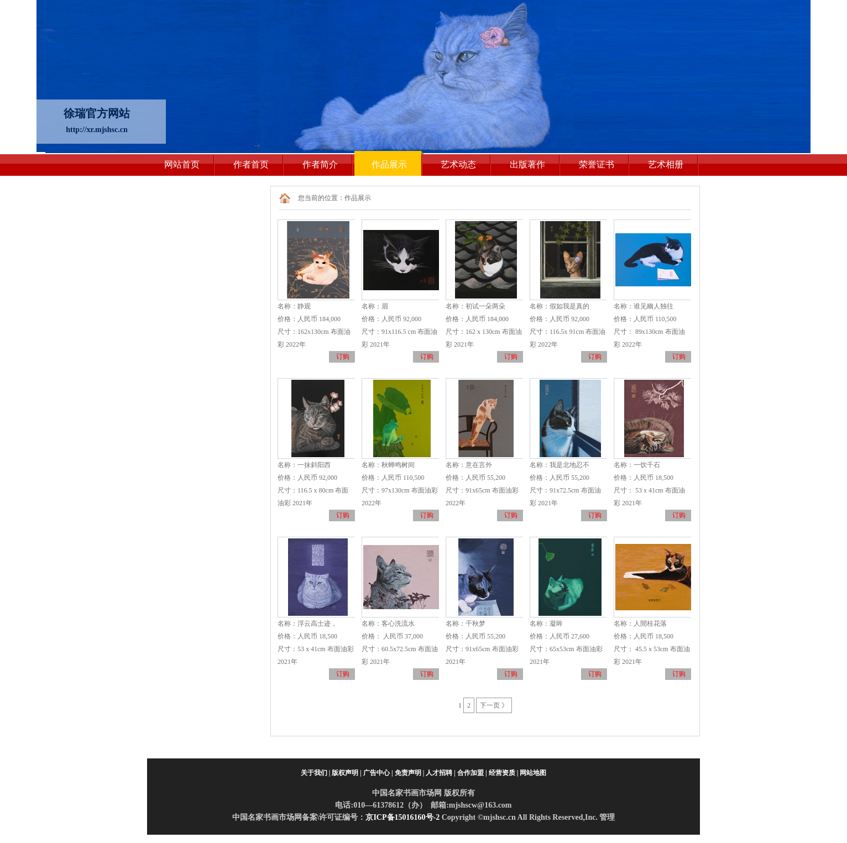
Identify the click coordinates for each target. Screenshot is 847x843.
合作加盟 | (472, 773)
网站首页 (182, 164)
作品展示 (389, 164)
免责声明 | (410, 773)
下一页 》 (494, 705)
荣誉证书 (596, 164)
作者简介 (320, 164)
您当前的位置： (321, 198)
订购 (342, 356)
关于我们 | (316, 773)
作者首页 (251, 164)
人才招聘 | (441, 773)
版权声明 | (347, 773)
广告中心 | (378, 773)
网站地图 (533, 773)
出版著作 (527, 164)
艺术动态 (458, 164)
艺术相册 (665, 164)
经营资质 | (504, 773)
